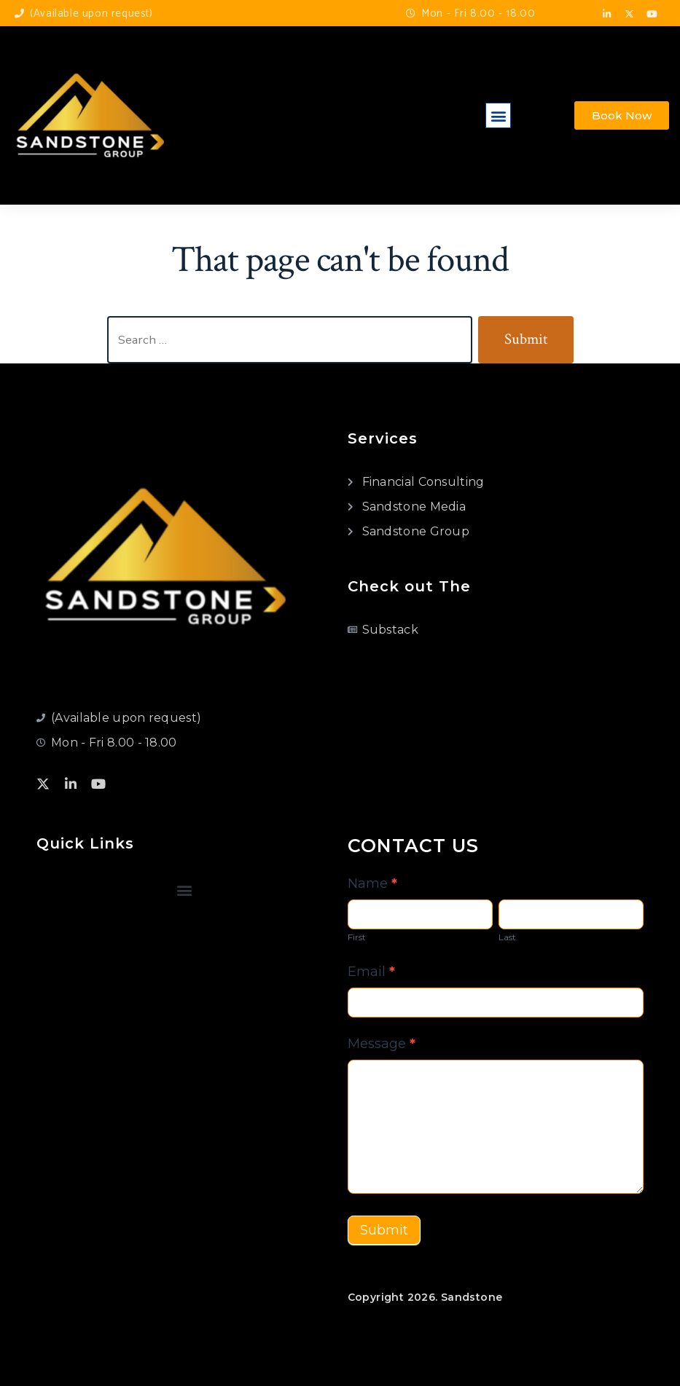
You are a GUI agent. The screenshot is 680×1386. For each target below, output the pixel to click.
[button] (498, 115)
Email (371, 972)
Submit (384, 1230)
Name (372, 883)
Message (381, 1044)
